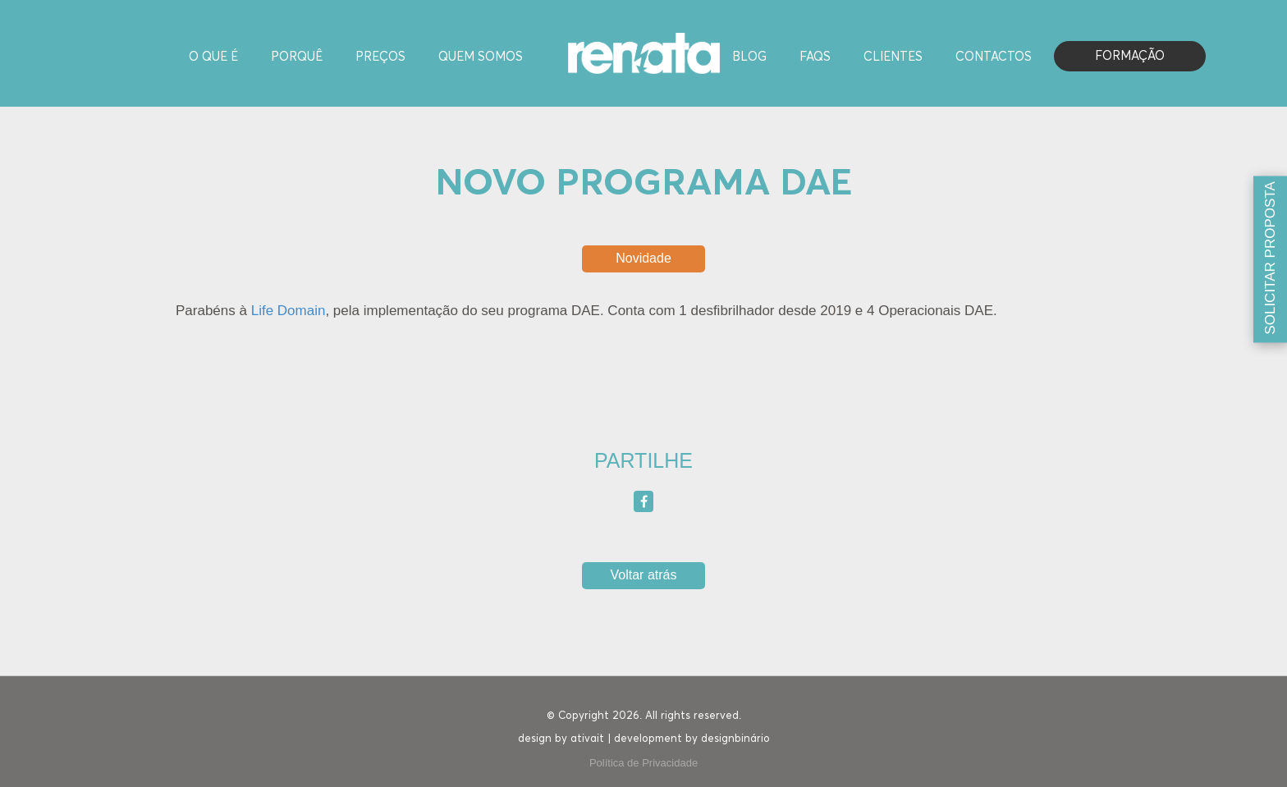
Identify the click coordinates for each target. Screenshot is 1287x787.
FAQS (815, 57)
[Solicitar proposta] (1270, 259)
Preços (380, 57)
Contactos (993, 57)
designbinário (735, 739)
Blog (749, 57)
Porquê (297, 57)
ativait (587, 739)
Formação (1130, 56)
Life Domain (288, 310)
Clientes (893, 57)
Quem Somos (480, 57)
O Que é (213, 57)
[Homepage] (644, 52)
